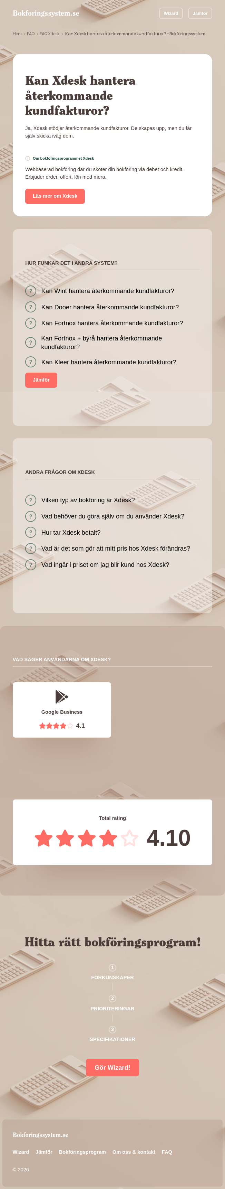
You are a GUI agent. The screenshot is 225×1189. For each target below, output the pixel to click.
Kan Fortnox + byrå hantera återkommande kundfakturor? (101, 343)
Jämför (200, 13)
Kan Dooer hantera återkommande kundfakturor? (110, 307)
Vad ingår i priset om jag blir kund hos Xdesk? (105, 564)
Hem (17, 34)
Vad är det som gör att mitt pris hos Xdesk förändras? (115, 548)
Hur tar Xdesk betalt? (71, 532)
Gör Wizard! (112, 1067)
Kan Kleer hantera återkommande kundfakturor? (108, 362)
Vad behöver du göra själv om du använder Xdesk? (112, 516)
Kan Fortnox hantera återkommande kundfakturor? (112, 323)
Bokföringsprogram (82, 1152)
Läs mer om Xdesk (55, 196)
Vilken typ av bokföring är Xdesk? (88, 500)
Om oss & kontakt (133, 1152)
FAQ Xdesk (49, 34)
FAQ (31, 34)
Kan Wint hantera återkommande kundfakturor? (107, 290)
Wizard (171, 13)
